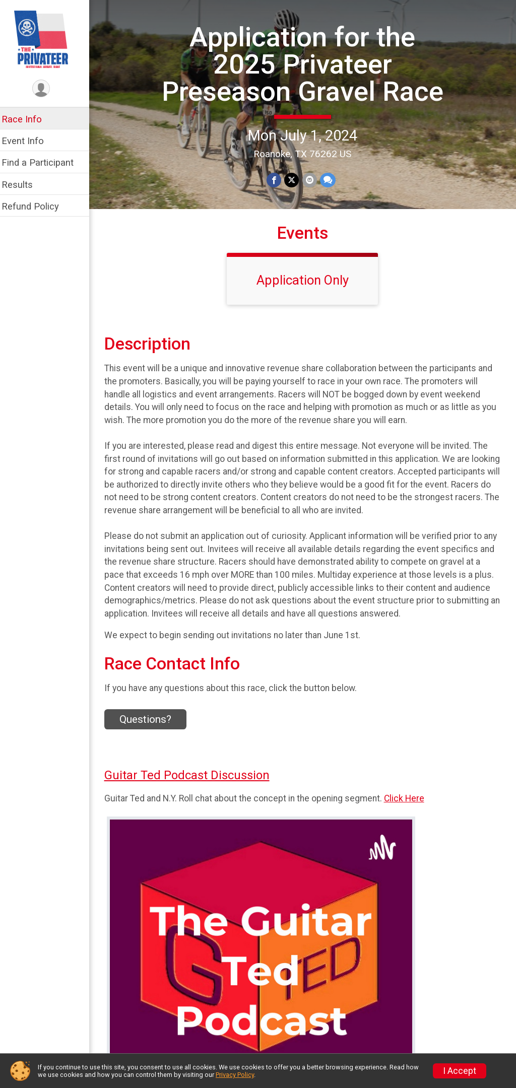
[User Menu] (48, 89)
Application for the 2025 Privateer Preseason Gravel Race (306, 77)
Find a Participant (44, 162)
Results (23, 184)
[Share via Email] (312, 207)
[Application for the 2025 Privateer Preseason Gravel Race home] (48, 39)
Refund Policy (37, 206)
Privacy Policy (235, 1074)
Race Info (28, 119)
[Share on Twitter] (295, 207)
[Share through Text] (331, 207)
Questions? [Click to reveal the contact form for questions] (152, 731)
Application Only (306, 291)
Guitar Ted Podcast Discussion (193, 787)
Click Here (411, 810)
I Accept (459, 1071)
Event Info (29, 140)
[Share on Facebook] (277, 207)
